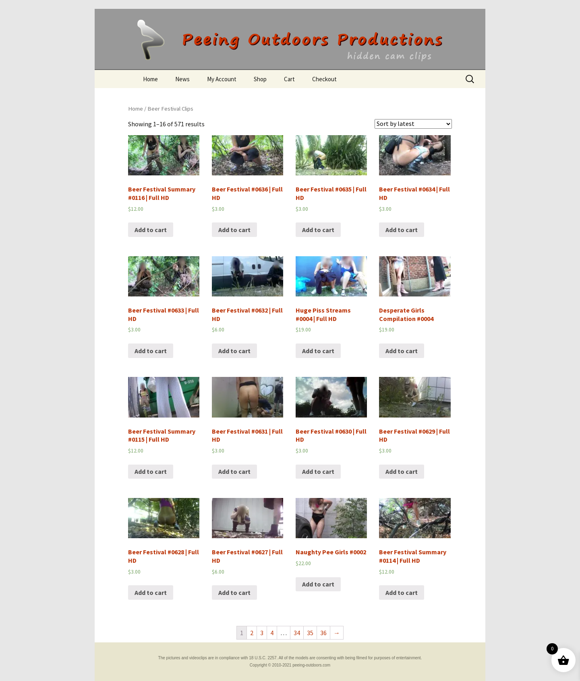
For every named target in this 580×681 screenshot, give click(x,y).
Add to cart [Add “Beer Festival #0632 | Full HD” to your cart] (234, 351)
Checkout (324, 79)
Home (150, 79)
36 (323, 633)
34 (297, 633)
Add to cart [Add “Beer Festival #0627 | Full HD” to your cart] (234, 592)
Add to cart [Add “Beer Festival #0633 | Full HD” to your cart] (151, 351)
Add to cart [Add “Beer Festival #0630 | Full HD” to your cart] (318, 471)
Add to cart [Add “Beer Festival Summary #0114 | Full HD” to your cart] (401, 592)
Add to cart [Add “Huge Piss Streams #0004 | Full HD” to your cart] (318, 351)
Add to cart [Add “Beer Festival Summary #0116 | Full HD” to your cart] (151, 230)
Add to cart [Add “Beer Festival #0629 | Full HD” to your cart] (401, 471)
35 (310, 633)
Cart (289, 79)
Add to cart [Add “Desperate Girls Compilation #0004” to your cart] (401, 351)
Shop (260, 79)
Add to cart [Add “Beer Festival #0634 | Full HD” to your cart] (401, 230)
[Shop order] (413, 124)
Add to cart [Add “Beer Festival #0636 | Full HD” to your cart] (234, 230)
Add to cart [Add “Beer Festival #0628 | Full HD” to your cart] (151, 592)
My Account (221, 79)
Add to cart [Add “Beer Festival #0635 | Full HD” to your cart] (318, 230)
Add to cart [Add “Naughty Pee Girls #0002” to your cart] (318, 584)
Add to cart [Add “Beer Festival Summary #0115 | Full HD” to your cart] (151, 471)
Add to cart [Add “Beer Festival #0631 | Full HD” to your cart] (234, 471)
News (182, 79)
